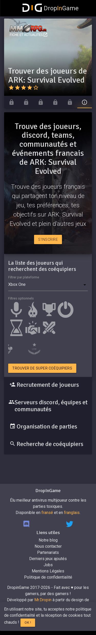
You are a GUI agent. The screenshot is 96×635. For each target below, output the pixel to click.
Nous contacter (48, 546)
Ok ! (28, 622)
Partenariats (48, 552)
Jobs (48, 564)
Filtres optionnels (21, 298)
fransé (47, 512)
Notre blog (48, 540)
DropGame (51, 8)
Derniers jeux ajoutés (48, 558)
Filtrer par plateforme (23, 277)
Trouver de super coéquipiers (42, 368)
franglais (72, 512)
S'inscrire (48, 239)
